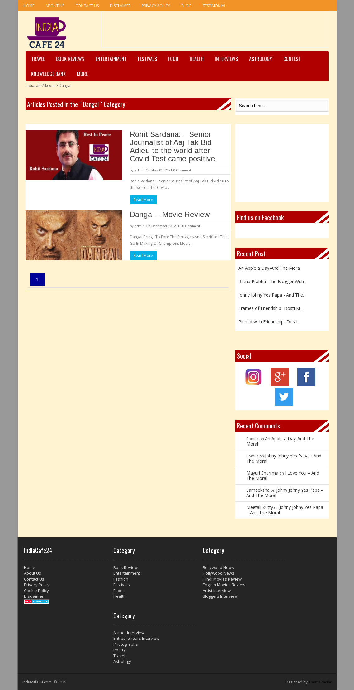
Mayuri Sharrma (262, 473)
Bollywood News (218, 567)
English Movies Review (224, 584)
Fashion (120, 579)
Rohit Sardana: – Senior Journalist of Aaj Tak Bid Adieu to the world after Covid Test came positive (172, 146)
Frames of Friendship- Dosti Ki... (270, 308)
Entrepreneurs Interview (136, 638)
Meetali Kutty (259, 507)
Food (173, 59)
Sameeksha (258, 490)
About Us (54, 5)
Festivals (147, 59)
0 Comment (182, 170)
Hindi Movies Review (222, 579)
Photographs (125, 644)
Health (197, 59)
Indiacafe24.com (40, 85)
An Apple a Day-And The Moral (269, 268)
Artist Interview (217, 590)
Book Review (125, 567)
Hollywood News (218, 573)
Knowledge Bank (48, 74)
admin (140, 170)
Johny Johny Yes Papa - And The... (272, 295)
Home (28, 5)
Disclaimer (120, 5)
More (82, 74)
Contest (292, 59)
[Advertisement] (215, 31)
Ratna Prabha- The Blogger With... (272, 281)
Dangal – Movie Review (170, 214)
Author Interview (128, 632)
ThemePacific (320, 682)
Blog (186, 5)
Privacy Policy (156, 5)
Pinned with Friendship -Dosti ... (269, 322)
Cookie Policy (36, 590)
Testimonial (214, 5)
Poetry (119, 650)
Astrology (260, 59)
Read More (143, 199)
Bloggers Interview (220, 596)
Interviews (226, 59)
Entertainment (111, 59)
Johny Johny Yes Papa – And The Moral (283, 458)
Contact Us (87, 5)
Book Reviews (70, 59)
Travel (38, 59)
